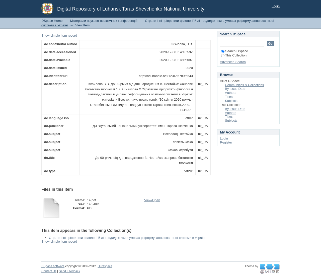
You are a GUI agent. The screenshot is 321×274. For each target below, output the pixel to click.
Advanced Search (233, 62)
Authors (230, 93)
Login (276, 6)
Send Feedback (69, 271)
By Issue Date (235, 89)
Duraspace (105, 266)
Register (226, 142)
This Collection (234, 55)
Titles (229, 97)
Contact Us (48, 271)
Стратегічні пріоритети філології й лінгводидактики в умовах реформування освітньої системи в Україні (127, 238)
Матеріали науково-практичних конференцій (103, 21)
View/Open (152, 200)
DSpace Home (52, 21)
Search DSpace (234, 51)
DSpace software (52, 266)
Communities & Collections (244, 85)
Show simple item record (59, 35)
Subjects (231, 101)
